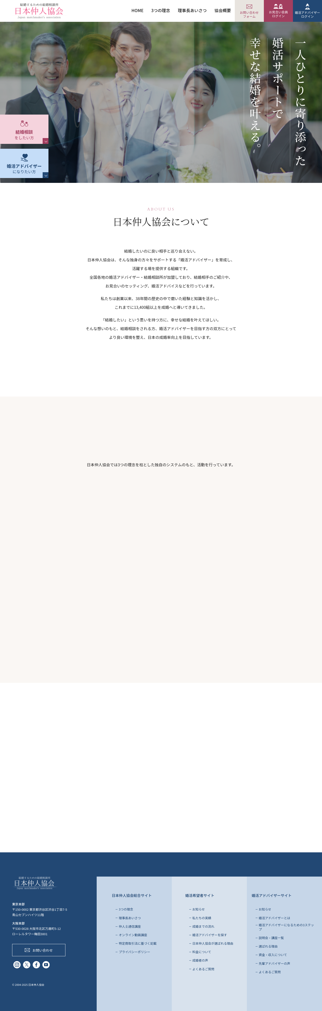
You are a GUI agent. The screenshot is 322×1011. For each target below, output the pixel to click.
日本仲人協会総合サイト (132, 895)
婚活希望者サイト (199, 895)
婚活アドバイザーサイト (272, 895)
